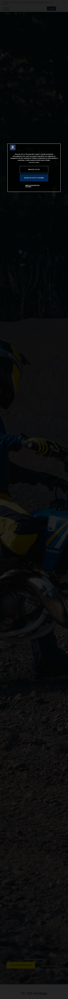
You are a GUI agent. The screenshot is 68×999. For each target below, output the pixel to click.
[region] (34, 168)
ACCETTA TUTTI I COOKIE (34, 178)
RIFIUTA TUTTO (34, 169)
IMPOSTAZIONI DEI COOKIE (32, 186)
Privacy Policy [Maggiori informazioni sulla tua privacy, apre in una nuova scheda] (32, 162)
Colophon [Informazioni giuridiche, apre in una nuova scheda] (37, 162)
